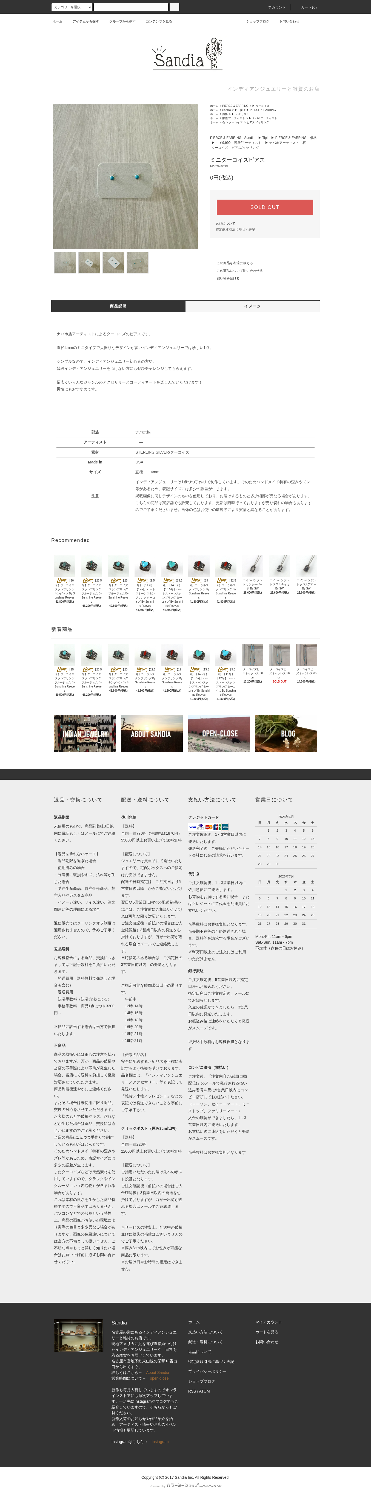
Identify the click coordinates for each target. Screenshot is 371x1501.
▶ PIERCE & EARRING (261, 109)
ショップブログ (254, 21)
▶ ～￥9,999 (239, 114)
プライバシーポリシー (207, 1371)
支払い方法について (205, 1332)
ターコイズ (235, 122)
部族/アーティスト (233, 118)
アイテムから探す (82, 21)
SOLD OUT (264, 207)
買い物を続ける (225, 278)
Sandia (226, 109)
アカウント (274, 7)
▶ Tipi (238, 109)
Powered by (185, 1486)
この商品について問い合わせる (236, 271)
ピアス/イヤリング (258, 122)
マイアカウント (268, 1322)
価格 (225, 114)
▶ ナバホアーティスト (263, 118)
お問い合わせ (286, 21)
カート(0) (306, 7)
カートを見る (266, 1332)
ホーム (57, 21)
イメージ (252, 306)
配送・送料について (205, 1342)
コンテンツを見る (155, 21)
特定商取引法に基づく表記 (235, 229)
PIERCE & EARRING (235, 105)
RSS (192, 1391)
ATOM (204, 1391)
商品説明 (118, 306)
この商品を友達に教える (231, 263)
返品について (225, 223)
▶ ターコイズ (260, 105)
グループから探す (119, 21)
